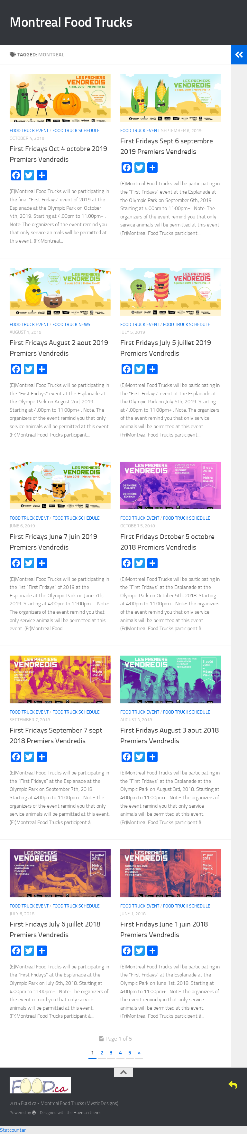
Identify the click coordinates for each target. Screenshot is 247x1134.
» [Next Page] (139, 1053)
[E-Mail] (232, 1085)
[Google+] (221, 1085)
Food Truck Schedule (76, 130)
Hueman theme (88, 1112)
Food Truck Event (29, 130)
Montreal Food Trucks (71, 22)
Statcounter (13, 1130)
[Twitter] (209, 1085)
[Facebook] (198, 1085)
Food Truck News (71, 324)
